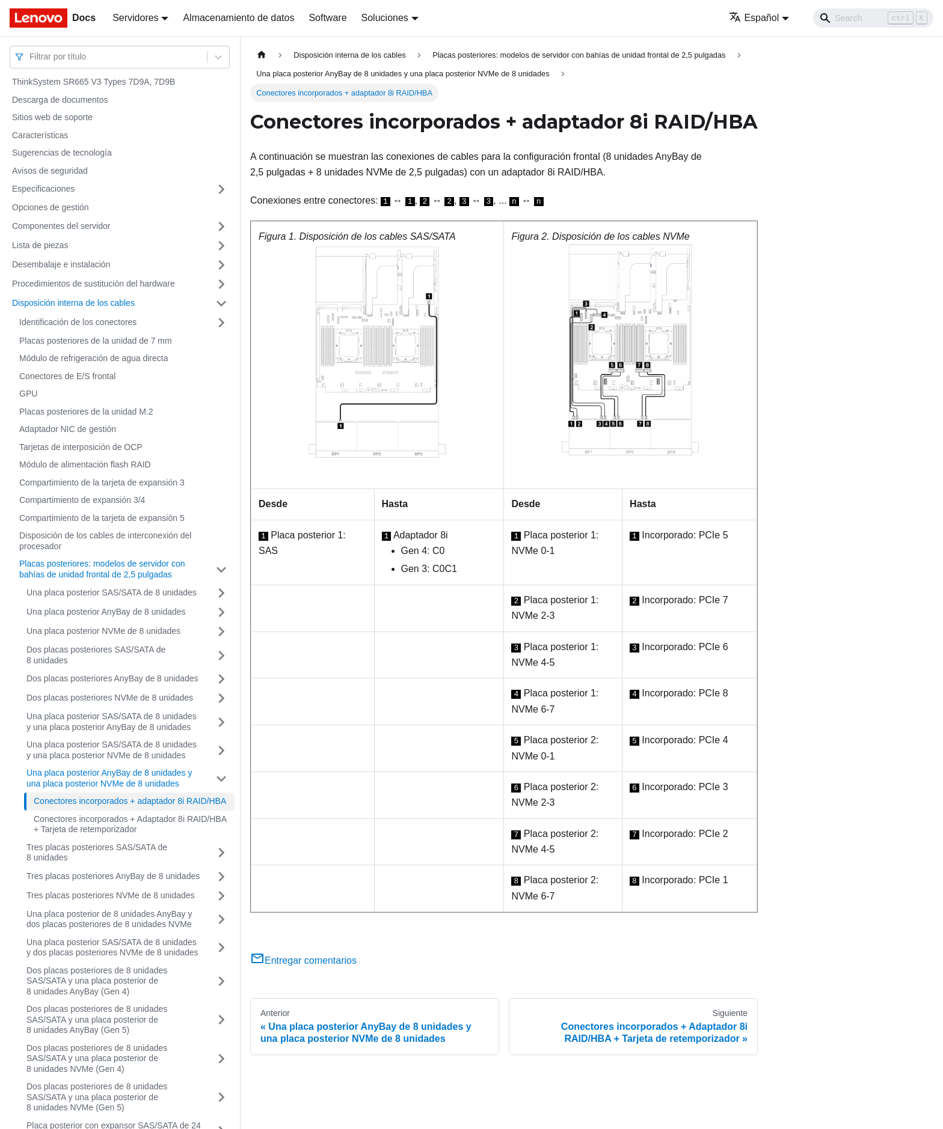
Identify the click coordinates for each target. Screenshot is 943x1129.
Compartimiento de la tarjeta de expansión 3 (102, 482)
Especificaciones (43, 188)
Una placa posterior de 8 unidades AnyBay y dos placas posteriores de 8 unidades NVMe (109, 919)
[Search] (873, 18)
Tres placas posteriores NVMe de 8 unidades (110, 895)
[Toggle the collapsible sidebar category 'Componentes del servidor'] (221, 226)
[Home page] (261, 55)
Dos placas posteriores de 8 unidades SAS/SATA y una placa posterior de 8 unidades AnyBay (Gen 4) (96, 981)
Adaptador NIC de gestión (67, 429)
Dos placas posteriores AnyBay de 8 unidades (112, 678)
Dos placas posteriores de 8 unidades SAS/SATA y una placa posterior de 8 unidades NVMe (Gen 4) (96, 1058)
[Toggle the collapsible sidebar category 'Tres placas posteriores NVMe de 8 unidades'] (221, 895)
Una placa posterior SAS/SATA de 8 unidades (111, 592)
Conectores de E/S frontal (67, 376)
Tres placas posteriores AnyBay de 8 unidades (113, 876)
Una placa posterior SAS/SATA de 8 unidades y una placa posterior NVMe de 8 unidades (111, 750)
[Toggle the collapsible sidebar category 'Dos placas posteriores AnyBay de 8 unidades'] (221, 679)
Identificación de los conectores (78, 322)
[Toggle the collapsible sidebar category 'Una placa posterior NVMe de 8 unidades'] (221, 631)
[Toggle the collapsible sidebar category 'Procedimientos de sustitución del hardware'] (221, 284)
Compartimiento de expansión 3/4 (82, 500)
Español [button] (754, 18)
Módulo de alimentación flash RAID (85, 464)
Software (327, 18)
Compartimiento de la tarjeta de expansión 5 (102, 518)
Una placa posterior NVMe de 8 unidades (103, 631)
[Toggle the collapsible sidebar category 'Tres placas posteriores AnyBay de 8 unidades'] (221, 876)
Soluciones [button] (384, 18)
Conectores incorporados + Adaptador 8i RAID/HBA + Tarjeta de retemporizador (130, 824)
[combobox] (30, 57)
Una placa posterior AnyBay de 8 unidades (106, 611)
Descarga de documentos (60, 100)
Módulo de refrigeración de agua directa (93, 358)
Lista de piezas (40, 245)
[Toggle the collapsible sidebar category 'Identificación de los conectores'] (221, 322)
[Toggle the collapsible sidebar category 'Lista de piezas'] (221, 245)
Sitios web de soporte (52, 117)
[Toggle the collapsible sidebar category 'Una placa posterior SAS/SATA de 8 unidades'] (221, 593)
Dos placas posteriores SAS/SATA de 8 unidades (95, 655)
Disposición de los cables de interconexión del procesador (105, 541)
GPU (28, 393)
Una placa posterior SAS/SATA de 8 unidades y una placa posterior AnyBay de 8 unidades (111, 721)
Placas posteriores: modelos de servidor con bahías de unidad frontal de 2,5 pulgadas (102, 569)
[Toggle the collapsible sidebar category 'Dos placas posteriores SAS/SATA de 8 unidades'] (221, 655)
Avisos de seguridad (50, 170)
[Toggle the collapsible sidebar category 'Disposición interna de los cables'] (221, 303)
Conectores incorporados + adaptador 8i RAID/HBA (130, 801)
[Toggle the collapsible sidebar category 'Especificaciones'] (221, 189)
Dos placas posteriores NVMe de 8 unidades (109, 697)
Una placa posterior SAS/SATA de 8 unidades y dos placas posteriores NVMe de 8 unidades (112, 947)
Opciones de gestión (50, 207)
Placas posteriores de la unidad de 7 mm (95, 340)
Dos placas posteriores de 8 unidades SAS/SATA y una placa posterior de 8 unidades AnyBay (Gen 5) (96, 1019)
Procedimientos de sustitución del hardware (93, 283)
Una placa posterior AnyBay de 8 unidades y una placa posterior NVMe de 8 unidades (109, 778)
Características (40, 135)
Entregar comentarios (303, 960)
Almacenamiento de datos (238, 18)
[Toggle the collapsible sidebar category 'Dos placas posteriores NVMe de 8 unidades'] (221, 698)
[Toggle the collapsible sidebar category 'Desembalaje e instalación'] (221, 265)
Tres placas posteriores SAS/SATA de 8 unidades (96, 852)
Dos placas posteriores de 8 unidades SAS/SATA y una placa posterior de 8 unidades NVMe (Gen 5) (96, 1097)
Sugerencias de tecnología (62, 152)
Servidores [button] (135, 18)
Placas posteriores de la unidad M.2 (86, 411)
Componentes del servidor (61, 226)
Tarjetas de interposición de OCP (81, 447)
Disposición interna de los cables (73, 303)
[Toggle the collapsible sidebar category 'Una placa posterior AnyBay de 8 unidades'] (221, 612)
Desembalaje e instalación (61, 264)
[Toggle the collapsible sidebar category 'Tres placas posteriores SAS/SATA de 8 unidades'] (221, 853)
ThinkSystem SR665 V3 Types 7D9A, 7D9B (93, 82)
